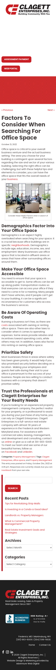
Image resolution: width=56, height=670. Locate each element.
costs (4, 325)
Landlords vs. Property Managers (24, 515)
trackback (6, 470)
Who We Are (11, 29)
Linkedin (27, 452)
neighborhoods (20, 245)
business (12, 179)
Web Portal (10, 69)
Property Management (24, 457)
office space (19, 460)
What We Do (11, 36)
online (8, 442)
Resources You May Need (19, 43)
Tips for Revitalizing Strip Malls (22, 503)
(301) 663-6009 (24, 640)
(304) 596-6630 (42, 640)
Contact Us (11, 50)
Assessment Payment (16, 59)
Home (7, 22)
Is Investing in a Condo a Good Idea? (26, 509)
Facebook (11, 452)
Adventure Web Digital (27, 664)
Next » (51, 110)
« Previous (7, 110)
